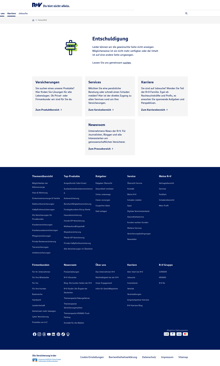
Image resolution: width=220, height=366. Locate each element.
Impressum (167, 357)
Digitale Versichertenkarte (138, 211)
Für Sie (35, 283)
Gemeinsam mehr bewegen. (44, 311)
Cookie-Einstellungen (92, 357)
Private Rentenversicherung (44, 241)
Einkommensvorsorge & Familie (46, 198)
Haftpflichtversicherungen (43, 209)
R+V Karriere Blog (135, 305)
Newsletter (132, 239)
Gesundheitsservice (135, 217)
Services (162, 188)
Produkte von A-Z (39, 322)
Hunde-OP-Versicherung (74, 220)
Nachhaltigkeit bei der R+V (107, 277)
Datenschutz (149, 357)
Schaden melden (134, 200)
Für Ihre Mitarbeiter (40, 277)
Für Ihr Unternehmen (41, 272)
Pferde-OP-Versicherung (74, 237)
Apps (129, 205)
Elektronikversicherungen (43, 204)
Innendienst (132, 283)
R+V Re (162, 283)
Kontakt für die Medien (74, 323)
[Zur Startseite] (33, 20)
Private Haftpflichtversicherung (77, 243)
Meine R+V (131, 194)
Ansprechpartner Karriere (138, 300)
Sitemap (183, 357)
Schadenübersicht (166, 200)
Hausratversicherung (73, 215)
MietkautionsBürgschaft (74, 226)
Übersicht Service (134, 183)
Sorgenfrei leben (103, 205)
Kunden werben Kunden (137, 222)
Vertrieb (130, 288)
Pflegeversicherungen (41, 236)
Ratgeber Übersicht (104, 183)
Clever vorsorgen (103, 200)
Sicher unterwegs (103, 194)
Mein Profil (164, 205)
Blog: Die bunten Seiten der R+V (78, 283)
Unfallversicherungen (41, 252)
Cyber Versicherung (40, 316)
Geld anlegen (101, 211)
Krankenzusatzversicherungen (45, 230)
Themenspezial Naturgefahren (77, 298)
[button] (186, 13)
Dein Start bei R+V (135, 272)
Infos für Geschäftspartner (107, 288)
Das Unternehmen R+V (105, 272)
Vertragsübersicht (166, 183)
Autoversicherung (71, 198)
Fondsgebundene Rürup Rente (77, 209)
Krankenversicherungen (42, 224)
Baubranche (37, 294)
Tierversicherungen (40, 247)
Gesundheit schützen (105, 188)
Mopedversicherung (72, 232)
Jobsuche (73, 13)
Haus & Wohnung (40, 192)
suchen (127, 62)
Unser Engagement (104, 283)
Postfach (162, 194)
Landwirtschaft (38, 305)
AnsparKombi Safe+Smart (75, 183)
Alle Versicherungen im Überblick (78, 249)
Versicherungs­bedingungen (139, 233)
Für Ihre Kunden (39, 288)
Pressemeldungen (71, 272)
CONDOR (163, 272)
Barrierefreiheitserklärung (123, 357)
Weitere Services (134, 228)
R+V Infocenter (70, 277)
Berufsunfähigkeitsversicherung (77, 204)
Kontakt (130, 188)
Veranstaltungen (134, 294)
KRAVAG (162, 277)
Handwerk (36, 300)
